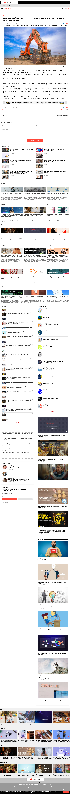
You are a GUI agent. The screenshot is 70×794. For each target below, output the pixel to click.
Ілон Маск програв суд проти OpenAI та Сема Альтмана (13, 455)
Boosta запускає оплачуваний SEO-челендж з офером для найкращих (18, 404)
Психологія (3, 762)
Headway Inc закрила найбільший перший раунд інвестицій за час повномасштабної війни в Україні (55, 177)
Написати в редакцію (7, 109)
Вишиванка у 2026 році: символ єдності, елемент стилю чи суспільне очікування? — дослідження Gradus (18, 323)
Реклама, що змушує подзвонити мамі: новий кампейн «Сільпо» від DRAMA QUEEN (19, 419)
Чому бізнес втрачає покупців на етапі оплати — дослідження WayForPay (18, 354)
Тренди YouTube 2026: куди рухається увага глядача (48, 559)
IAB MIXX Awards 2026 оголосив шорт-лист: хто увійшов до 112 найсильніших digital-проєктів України (19, 364)
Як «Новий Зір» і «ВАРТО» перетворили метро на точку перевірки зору (18, 308)
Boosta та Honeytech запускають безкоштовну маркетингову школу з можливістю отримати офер (18, 378)
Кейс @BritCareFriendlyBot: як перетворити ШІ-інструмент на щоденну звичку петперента (44, 758)
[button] (68, 183)
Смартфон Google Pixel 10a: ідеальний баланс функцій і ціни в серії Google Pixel (61, 741)
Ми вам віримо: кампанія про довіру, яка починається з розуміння (17, 313)
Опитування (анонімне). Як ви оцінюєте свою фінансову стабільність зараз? (15, 490)
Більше (17, 422)
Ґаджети (2, 728)
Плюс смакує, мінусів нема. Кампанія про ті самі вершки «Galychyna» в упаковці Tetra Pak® (52, 507)
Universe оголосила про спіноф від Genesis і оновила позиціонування (18, 372)
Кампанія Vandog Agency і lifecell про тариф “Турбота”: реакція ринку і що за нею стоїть (19, 401)
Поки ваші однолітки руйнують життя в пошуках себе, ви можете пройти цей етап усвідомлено (61, 775)
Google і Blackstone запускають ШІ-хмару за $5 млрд (13, 452)
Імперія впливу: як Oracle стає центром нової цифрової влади (50, 700)
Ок (66, 792)
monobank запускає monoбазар (16, 154)
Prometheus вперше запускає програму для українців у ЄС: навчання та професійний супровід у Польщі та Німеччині (18, 387)
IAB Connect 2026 (46, 353)
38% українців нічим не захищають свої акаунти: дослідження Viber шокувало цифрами (19, 318)
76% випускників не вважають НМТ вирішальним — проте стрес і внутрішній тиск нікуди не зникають (19, 369)
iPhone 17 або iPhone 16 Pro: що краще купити (26, 741)
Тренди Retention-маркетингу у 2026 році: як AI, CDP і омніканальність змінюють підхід (52, 654)
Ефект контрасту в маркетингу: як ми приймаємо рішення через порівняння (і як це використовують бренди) (26, 775)
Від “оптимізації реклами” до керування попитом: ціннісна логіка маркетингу (51, 606)
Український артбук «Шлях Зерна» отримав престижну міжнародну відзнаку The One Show (19, 336)
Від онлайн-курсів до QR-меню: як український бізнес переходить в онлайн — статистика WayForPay (19, 382)
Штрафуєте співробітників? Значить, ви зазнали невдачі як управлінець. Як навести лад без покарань (52, 630)
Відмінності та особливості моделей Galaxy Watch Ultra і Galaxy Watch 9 (44, 741)
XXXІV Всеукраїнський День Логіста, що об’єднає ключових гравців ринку (53, 362)
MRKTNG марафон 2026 (48, 383)
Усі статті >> (49, 183)
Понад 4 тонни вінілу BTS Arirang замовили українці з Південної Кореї (18, 345)
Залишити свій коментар (63, 115)
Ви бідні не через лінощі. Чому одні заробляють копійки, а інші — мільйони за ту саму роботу (51, 677)
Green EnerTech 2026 (47, 317)
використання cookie (44, 791)
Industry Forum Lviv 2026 (48, 390)
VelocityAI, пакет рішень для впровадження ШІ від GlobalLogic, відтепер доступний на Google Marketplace (18, 391)
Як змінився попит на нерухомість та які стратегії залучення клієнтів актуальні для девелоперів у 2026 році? (19, 410)
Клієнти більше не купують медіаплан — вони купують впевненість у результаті (52, 583)
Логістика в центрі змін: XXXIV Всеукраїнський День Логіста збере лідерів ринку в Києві (19, 341)
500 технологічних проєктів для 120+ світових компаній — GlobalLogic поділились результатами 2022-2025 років (55, 155)
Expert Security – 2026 (47, 331)
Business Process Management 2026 (50, 398)
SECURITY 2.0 (45, 405)
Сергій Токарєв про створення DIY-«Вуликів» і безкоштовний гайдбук (16, 442)
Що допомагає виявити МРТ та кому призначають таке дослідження (17, 433)
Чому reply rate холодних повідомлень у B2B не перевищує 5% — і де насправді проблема (61, 758)
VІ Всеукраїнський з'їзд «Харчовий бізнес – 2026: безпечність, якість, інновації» (53, 369)
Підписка (68, 2)
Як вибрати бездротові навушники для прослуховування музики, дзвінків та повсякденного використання (8, 741)
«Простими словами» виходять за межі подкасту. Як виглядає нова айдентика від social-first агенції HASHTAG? (18, 332)
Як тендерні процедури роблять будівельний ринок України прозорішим (17, 438)
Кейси (1, 745)
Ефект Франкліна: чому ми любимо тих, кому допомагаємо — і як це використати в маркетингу (44, 775)
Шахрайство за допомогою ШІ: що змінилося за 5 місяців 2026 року (16, 447)
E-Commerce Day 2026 (47, 346)
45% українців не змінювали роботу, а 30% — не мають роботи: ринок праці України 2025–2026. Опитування (19, 350)
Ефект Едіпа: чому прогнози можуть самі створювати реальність (8, 775)
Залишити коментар (35, 140)
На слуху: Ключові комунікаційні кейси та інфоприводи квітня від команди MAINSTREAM (51, 436)
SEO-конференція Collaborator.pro (50, 309)
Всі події (52, 411)
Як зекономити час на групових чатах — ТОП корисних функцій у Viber (18, 395)
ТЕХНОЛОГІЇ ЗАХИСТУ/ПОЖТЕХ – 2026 (51, 324)
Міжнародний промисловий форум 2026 (51, 339)
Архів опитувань (5, 502)
